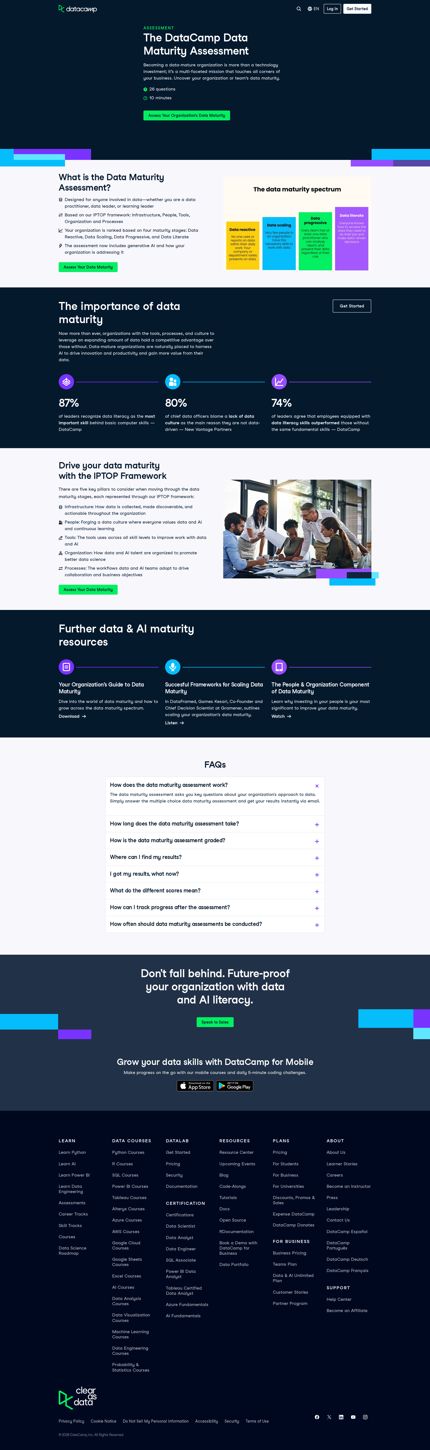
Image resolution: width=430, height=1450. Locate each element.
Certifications (180, 1214)
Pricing (173, 1163)
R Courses (122, 1163)
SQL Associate (181, 1260)
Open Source (232, 1220)
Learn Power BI (74, 1175)
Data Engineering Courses (130, 1351)
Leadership (338, 1208)
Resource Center (236, 1152)
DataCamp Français (348, 1270)
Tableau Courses (129, 1197)
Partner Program (290, 1303)
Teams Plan (285, 1264)
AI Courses (123, 1287)
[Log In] (332, 9)
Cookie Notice (103, 1421)
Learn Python (72, 1152)
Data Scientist (180, 1226)
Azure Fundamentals (187, 1304)
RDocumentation (236, 1231)
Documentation (181, 1186)
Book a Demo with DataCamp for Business (238, 1248)
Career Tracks (73, 1214)
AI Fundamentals (183, 1315)
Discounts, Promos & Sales (294, 1200)
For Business (233, 9)
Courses (67, 1236)
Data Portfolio (233, 1264)
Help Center (339, 1299)
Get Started (178, 1152)
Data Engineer (181, 1248)
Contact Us (338, 1220)
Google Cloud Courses (126, 1245)
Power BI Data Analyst (181, 1274)
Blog (223, 1175)
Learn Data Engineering (71, 1189)
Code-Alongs (232, 1186)
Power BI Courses (130, 1186)
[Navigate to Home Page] (78, 9)
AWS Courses (126, 1231)
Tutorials (228, 1197)
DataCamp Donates (294, 1225)
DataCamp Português (338, 1245)
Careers (335, 1175)
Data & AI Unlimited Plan (293, 1278)
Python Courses (128, 1152)
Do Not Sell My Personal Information (156, 1421)
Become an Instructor (349, 1186)
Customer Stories (290, 1292)
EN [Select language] (313, 9)
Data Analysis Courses (126, 1301)
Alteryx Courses (128, 1208)
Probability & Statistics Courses (130, 1367)
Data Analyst (179, 1237)
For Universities (264, 9)
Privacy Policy (71, 1421)
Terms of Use (257, 1421)
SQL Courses (125, 1175)
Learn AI (67, 1163)
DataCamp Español (347, 1231)
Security (174, 1175)
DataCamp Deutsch (347, 1259)
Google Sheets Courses (127, 1262)
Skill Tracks (70, 1225)
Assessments (72, 1202)
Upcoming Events (237, 1163)
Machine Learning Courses (130, 1334)
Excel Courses (126, 1276)
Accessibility (206, 1421)
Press (332, 1197)
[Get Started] (357, 9)
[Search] (299, 9)
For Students (286, 1163)
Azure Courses (127, 1220)
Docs (224, 1208)
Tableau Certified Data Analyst (184, 1290)
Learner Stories (342, 1163)
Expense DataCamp (294, 1214)
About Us (336, 1152)
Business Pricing (289, 1253)
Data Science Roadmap (72, 1250)
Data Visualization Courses (131, 1317)
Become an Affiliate (347, 1310)
